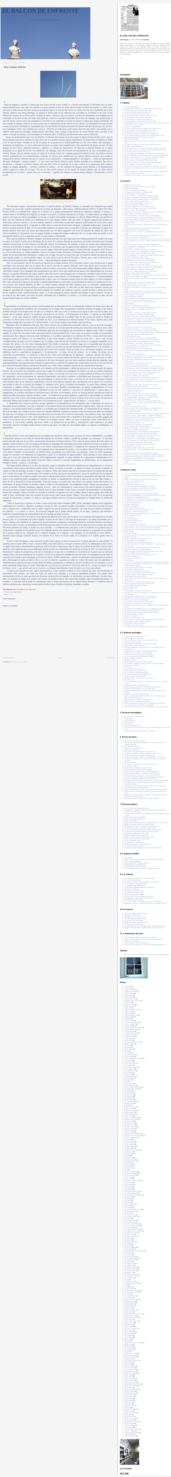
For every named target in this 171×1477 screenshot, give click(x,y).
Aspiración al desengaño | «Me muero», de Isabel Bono (140, 208)
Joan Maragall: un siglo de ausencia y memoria (138, 898)
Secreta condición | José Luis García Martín (137, 426)
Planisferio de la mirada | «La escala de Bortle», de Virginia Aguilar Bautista (146, 413)
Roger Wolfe (128, 1402)
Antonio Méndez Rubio (131, 1029)
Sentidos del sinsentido (131, 616)
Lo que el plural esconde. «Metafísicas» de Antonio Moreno (141, 377)
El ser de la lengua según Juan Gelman (135, 285)
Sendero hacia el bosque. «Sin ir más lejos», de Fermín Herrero (142, 428)
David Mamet (128, 1092)
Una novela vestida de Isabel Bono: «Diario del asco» (140, 751)
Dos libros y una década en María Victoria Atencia (139, 258)
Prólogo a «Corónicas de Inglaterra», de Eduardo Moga (140, 778)
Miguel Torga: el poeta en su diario (134, 645)
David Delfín (128, 1090)
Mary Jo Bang (128, 1337)
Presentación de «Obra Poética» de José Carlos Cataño (140, 598)
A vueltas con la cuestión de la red (134, 481)
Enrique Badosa (129, 1103)
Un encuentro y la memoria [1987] (134, 716)
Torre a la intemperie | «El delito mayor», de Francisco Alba (141, 440)
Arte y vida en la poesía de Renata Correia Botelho (139, 705)
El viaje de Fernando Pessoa (132, 725)
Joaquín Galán (128, 1197)
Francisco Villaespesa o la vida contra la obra (137, 538)
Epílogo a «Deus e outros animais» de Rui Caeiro (138, 678)
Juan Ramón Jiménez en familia (133, 900)
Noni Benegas (128, 1350)
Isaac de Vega (128, 1164)
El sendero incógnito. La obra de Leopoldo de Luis (139, 284)
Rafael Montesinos (129, 1371)
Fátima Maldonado (129, 1114)
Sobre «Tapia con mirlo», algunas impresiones (137, 621)
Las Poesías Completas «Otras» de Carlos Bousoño (139, 374)
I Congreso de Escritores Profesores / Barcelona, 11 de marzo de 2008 (144, 544)
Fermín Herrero (128, 1121)
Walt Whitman (128, 1434)
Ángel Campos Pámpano (131, 1009)
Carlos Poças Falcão (130, 1063)
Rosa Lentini (128, 1404)
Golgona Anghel (129, 1148)
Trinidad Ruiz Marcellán (131, 1422)
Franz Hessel (128, 1139)
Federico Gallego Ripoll (131, 1117)
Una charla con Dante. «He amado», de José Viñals (139, 447)
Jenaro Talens (128, 1182)
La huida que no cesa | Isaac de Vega (135, 917)
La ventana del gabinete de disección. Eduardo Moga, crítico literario (144, 777)
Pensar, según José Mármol (132, 411)
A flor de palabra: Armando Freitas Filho (136, 672)
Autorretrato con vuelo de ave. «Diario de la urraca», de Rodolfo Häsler (145, 212)
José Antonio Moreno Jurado (132, 1209)
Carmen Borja (128, 1065)
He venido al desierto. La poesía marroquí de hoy (138, 542)
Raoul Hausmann (129, 1380)
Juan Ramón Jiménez (130, 1267)
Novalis (126, 1351)
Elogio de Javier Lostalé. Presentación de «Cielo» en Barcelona (142, 529)
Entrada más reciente (9, 657)
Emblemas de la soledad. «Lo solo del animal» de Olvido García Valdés (145, 293)
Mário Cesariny (128, 1326)
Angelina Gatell (129, 1017)
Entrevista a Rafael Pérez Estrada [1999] (136, 835)
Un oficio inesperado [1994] (132, 840)
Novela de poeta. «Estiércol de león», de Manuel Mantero (141, 771)
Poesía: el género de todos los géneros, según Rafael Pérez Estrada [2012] (145, 822)
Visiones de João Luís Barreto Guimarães (136, 694)
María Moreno (128, 1319)
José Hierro (127, 1218)
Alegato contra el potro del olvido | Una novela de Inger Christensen (144, 859)
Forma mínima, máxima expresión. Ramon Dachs (138, 300)
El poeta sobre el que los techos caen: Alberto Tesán (139, 282)
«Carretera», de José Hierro (132, 941)
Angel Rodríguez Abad (131, 1015)
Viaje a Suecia (128, 857)
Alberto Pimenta (129, 993)
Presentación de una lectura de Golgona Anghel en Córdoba (141, 610)
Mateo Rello (128, 1339)
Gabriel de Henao (129, 1141)
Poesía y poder (128, 589)
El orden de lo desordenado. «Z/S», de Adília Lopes (139, 689)
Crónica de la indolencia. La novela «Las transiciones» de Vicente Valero (145, 789)
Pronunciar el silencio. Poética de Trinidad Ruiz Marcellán (141, 612)
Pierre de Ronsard (129, 1368)
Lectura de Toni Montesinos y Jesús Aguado (137, 571)
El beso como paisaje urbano (132, 515)
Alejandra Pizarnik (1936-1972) (133, 146)
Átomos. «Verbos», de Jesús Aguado (135, 210)
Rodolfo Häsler (128, 1400)
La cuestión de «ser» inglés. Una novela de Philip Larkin (140, 764)
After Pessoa (128, 723)
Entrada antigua (110, 657)
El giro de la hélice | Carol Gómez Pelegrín (136, 273)
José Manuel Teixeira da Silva (133, 1231)
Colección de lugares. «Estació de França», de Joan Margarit (142, 215)
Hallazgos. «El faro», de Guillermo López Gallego (139, 309)
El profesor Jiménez (130, 762)
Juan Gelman (128, 1261)
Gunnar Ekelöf (128, 1152)
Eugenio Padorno (129, 1112)
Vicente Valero (128, 1427)
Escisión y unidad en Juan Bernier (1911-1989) (138, 110)
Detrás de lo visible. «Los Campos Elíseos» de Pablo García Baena (143, 251)
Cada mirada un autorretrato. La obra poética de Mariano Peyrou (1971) (145, 166)
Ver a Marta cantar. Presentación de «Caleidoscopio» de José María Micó (145, 627)
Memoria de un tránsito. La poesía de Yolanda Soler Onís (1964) (143, 162)
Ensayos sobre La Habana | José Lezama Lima (137, 768)
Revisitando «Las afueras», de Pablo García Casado (139, 419)
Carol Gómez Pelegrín (130, 1067)
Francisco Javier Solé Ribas (132, 1134)
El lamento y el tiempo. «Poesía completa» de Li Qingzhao (141, 882)
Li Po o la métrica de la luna (132, 880)
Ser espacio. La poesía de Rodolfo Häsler (136, 429)
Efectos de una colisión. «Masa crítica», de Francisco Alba (141, 262)
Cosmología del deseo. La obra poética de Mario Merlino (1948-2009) (144, 148)
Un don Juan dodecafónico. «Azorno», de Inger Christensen (141, 868)
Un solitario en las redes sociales (133, 625)
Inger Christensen (129, 1159)
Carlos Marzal (128, 1062)
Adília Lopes (128, 988)
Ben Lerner (127, 1045)
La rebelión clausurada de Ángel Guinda (136, 365)
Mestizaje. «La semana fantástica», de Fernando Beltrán (140, 395)
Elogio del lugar (129, 531)
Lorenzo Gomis (128, 1288)
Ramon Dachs (128, 1377)
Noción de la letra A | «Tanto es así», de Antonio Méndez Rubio (142, 401)
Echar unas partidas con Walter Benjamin (136, 787)
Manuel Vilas (128, 1308)
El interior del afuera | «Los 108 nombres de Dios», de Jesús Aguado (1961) (146, 155)
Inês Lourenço (128, 1157)
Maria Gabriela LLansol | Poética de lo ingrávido (138, 662)
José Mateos (128, 1240)
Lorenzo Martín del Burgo (132, 1290)
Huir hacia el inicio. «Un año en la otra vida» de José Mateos (142, 775)
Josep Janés (127, 1245)
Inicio (60, 657)
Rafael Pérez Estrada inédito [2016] (134, 819)
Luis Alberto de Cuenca (131, 1292)
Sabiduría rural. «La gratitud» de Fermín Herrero (138, 424)
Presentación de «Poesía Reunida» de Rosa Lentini (139, 601)
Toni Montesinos (129, 1420)
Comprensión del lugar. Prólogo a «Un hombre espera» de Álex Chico (144, 757)
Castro (126, 492)
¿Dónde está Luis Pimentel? (132, 185)
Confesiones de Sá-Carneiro (132, 642)
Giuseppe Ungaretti (130, 1146)
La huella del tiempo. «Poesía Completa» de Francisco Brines (142, 341)
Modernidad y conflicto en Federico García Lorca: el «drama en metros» (145, 903)
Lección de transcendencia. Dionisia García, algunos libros (141, 134)
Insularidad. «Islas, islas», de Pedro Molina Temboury (140, 316)
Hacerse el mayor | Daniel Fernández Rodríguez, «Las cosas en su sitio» (145, 307)
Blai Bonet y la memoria (131, 750)
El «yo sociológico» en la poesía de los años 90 (138, 164)
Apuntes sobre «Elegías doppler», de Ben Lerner (138, 203)
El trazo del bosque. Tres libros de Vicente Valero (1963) (140, 161)
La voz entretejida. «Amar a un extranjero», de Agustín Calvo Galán (144, 368)
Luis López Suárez (129, 1296)
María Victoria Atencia (131, 1321)
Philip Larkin (128, 1364)
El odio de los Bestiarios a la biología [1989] (137, 844)
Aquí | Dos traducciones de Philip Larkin (136, 205)
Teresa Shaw (128, 1414)
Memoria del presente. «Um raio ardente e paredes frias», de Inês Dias (144, 703)
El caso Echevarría (129, 517)
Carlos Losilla (128, 1060)
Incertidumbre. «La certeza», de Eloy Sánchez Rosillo (140, 312)
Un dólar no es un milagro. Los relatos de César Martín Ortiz (142, 773)
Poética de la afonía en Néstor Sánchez (135, 913)
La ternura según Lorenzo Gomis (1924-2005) (137, 117)
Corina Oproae (128, 1083)
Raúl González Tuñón (130, 1386)
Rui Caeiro (10, 594)
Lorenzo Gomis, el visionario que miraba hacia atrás (139, 582)
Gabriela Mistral (129, 303)
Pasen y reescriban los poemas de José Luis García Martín (141, 410)
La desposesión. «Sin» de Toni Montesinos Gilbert (139, 334)
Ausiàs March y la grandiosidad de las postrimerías (139, 887)
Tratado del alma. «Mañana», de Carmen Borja (138, 442)
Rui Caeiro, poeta (129, 680)
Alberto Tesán (128, 995)
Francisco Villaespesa (130, 1137)
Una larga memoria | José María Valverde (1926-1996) (140, 121)
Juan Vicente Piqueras (130, 1270)
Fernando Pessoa (129, 1125)
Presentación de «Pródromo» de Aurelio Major (138, 603)
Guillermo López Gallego (131, 1150)
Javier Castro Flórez (130, 1175)
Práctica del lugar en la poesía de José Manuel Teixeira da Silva (142, 687)
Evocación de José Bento (131, 665)
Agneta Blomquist (129, 990)
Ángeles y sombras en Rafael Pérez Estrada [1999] (139, 837)
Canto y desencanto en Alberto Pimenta (135, 671)
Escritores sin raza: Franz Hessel (133, 920)
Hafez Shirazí (128, 1153)
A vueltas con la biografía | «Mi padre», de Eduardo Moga (141, 197)
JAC (125, 1170)
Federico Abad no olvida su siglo (134, 294)
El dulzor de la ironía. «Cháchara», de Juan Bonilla (139, 269)
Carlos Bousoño (129, 1056)
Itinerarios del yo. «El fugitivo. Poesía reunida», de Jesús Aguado (143, 320)
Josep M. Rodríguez (130, 1247)
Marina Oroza (128, 1324)
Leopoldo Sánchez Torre (131, 1283)
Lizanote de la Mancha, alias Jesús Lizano (136, 375)
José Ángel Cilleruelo (135, 39)
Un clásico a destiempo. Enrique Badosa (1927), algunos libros (142, 128)
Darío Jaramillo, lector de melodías (134, 248)
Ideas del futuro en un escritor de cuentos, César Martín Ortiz (142, 547)
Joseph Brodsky (129, 1249)
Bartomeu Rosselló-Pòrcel (132, 1042)
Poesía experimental (130, 1369)
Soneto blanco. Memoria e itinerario (134, 623)
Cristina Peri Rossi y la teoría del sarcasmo (136, 230)
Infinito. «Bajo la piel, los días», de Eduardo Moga (139, 314)
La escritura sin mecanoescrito (133, 558)
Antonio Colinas (129, 1020)
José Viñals (127, 1243)
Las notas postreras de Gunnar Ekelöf (135, 866)
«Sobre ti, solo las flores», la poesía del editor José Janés (140, 479)
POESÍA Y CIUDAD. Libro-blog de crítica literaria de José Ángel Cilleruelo (146, 954)
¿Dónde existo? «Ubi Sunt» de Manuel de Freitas (138, 699)
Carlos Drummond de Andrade (133, 1058)
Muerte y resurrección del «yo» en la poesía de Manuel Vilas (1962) (144, 157)
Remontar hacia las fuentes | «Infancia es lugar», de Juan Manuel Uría (144, 417)
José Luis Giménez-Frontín (132, 1225)
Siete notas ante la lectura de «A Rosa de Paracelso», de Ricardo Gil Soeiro (146, 707)
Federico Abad (128, 1116)
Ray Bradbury (128, 1387)
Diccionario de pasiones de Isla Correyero (136, 257)
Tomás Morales (128, 1416)
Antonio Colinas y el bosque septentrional (136, 201)
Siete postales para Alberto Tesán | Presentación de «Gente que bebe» (144, 619)
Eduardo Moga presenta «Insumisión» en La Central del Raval (142, 513)
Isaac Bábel (127, 1162)
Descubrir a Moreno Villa (131, 506)
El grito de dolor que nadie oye (133, 520)
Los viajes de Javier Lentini (132, 392)
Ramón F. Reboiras (130, 1378)
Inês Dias (127, 1155)
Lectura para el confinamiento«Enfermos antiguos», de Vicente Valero (144, 786)
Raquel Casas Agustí (130, 1382)
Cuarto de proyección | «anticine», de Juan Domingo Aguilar (142, 244)
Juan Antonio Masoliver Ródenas (134, 1251)
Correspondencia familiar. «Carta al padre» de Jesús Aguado (142, 228)
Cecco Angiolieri (129, 1069)
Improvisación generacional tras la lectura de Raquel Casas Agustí (143, 551)
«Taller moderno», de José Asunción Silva (136, 943)
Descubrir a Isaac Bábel (131, 504)
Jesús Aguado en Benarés (131, 746)
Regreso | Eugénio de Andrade (133, 658)
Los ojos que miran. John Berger (133, 924)
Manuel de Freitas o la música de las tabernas (137, 701)
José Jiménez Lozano (130, 1220)
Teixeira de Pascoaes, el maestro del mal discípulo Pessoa (141, 640)
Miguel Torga (128, 1344)
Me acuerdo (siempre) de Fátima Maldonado (137, 674)
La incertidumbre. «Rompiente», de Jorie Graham (138, 343)
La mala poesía (128, 560)
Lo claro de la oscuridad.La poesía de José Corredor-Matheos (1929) (144, 135)
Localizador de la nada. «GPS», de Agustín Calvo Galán (140, 384)
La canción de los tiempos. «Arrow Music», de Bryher (140, 329)
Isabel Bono (127, 1166)
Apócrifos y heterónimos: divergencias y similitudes (139, 486)
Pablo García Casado (130, 1357)
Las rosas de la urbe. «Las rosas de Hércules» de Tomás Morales (143, 901)
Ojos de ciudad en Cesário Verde (133, 638)
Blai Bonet (127, 1047)
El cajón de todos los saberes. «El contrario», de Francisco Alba (142, 266)
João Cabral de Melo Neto (132, 1191)
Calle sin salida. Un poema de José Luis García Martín (140, 937)
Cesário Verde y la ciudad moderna (134, 636)
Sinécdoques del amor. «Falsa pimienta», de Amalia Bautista (142, 431)
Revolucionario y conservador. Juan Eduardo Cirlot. (139, 420)
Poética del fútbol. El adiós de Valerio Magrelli (138, 769)
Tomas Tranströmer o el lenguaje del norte (136, 863)
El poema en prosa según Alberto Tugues (136, 276)
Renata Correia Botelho (131, 1389)
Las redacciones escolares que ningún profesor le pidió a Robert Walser (145, 926)
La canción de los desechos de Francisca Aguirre (138, 327)
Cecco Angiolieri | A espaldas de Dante (135, 883)
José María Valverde (130, 1236)
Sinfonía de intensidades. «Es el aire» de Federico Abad (140, 433)
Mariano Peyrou (129, 1323)
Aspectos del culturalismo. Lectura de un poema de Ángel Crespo (143, 939)
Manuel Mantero (129, 1305)
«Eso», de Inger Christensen (132, 861)
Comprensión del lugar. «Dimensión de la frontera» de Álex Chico (143, 219)
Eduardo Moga (128, 1096)
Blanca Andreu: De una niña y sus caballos (136, 214)
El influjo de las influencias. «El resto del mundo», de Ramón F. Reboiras (145, 275)
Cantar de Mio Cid (129, 1054)
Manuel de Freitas (129, 1301)
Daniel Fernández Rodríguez (132, 1087)
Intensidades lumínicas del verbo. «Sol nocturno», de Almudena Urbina (145, 318)
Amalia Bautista (129, 1006)
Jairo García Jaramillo (130, 1173)
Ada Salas (127, 986)
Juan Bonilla (128, 1254)
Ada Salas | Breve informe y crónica (134, 484)
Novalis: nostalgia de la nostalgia (134, 894)
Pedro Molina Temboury (131, 1360)
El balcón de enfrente (40, 10)
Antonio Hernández (130, 1024)
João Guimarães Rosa (130, 1193)
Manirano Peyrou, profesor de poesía (135, 741)
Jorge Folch (127, 1206)
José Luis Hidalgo (129, 1227)
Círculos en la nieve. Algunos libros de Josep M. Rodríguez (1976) (143, 175)
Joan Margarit (128, 1189)
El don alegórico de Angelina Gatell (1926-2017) (138, 119)
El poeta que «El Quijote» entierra (134, 891)
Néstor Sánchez (128, 1348)
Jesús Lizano (128, 1186)
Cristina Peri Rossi (129, 1085)
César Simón (128, 1072)
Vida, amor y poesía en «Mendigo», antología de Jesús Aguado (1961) (144, 153)
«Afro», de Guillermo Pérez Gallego (135, 190)
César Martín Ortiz (129, 1071)
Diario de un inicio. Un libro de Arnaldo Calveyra (138, 510)
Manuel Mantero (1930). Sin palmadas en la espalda (139, 137)
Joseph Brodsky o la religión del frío (135, 865)
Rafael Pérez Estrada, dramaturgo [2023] (136, 808)
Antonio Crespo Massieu (131, 1022)
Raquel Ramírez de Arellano (132, 1384)
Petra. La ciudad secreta (131, 587)
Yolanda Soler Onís (130, 1436)
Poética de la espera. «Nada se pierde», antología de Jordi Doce (142, 415)
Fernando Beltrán (129, 1123)
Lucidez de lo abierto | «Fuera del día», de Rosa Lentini (140, 393)
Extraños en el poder (130, 537)
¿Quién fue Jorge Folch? (131, 188)
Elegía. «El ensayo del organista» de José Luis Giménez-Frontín (143, 291)
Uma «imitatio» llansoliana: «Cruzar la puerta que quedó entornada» (144, 663)
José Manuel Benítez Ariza (132, 1229)
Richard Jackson (129, 1396)
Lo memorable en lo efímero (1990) (134, 576)
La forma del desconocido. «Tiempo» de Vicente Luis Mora (141, 339)
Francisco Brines (129, 1132)
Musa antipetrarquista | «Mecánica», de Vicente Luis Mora (141, 397)
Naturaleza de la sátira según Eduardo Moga (137, 399)
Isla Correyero (128, 1168)
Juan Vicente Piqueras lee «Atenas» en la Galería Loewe (140, 555)
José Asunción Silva (130, 1211)
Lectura (126, 1279)
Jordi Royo (127, 1202)
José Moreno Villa (129, 1242)
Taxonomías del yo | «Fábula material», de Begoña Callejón (141, 438)
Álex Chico (127, 1002)
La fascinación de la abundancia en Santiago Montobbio (140, 338)
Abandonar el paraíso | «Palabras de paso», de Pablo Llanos (141, 199)
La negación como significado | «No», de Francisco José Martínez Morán (145, 356)
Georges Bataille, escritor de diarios (134, 540)
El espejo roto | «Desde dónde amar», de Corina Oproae (140, 271)
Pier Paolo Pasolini (129, 1366)
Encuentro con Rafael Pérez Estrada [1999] (137, 839)
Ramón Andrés (128, 1375)
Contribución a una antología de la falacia (136, 497)
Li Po (126, 1285)
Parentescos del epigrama (131, 107)
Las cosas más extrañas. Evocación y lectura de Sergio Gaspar (142, 372)
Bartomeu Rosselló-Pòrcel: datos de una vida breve (139, 490)
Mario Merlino (128, 1330)
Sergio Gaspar (128, 1411)
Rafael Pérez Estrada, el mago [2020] (135, 817)
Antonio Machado (129, 1026)
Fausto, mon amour (130, 720)
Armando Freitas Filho (131, 1033)
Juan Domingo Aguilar (131, 1258)
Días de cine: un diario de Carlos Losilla (136, 511)
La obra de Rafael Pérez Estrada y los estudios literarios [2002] (142, 830)
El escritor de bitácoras (131, 519)
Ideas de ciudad (128, 546)
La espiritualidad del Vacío (132, 336)
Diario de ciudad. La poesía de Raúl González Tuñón (139, 253)
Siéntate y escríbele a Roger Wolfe (134, 618)
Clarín (126, 1081)
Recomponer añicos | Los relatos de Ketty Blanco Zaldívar (141, 798)
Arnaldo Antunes (129, 1035)
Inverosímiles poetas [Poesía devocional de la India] (139, 878)
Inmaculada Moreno (130, 1161)
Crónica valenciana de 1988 (132, 502)
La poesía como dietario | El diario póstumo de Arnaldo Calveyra (143, 753)
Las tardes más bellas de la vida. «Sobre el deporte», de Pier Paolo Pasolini (146, 780)
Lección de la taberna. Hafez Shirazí (135, 885)
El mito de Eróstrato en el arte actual (135, 524)
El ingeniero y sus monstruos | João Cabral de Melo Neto (141, 651)
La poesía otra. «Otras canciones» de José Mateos (138, 357)
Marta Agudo (128, 1335)
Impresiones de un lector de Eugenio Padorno (137, 549)
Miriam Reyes (128, 1346)
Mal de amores (128, 718)
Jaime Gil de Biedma (130, 1171)
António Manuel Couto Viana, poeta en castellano (138, 654)
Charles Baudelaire (129, 1076)
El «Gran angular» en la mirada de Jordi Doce (137, 264)
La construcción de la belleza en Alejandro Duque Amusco (141, 330)
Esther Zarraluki (129, 1108)
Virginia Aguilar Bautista (131, 1432)
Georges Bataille (129, 1144)
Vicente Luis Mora (129, 1425)
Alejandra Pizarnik (129, 999)
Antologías (127, 1018)
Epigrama (127, 1105)
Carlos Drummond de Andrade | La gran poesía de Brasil (140, 644)
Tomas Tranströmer (130, 1418)
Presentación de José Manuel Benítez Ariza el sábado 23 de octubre (144, 609)
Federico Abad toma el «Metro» (133, 296)
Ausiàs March (128, 1040)
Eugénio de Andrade (130, 1110)
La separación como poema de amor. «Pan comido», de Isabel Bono (144, 366)
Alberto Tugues (128, 997)
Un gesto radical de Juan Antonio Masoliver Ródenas (139, 444)
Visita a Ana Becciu (130, 464)
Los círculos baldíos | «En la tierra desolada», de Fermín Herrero (143, 388)
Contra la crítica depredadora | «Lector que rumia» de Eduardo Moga (144, 495)
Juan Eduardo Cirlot (130, 1260)
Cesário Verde (128, 1074)
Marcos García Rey (130, 1310)
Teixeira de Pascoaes (130, 1413)
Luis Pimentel (128, 1297)
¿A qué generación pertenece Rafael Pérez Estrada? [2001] (141, 831)
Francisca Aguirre (129, 1128)
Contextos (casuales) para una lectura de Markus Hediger (141, 493)
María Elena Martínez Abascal (133, 1314)
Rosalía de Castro (129, 1405)
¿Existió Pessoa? (129, 722)
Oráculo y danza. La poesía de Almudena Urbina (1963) (140, 159)
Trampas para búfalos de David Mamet (135, 922)
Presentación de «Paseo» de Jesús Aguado (136, 600)
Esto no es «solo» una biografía (133, 748)
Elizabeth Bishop (129, 1099)
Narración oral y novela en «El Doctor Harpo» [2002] (140, 828)
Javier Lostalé (128, 1179)
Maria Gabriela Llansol (131, 1317)
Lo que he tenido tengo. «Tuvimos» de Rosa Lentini (139, 379)
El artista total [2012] (130, 821)
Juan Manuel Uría (129, 1263)
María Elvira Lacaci (130, 1315)
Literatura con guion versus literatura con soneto (138, 574)
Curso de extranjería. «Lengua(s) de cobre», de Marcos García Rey (143, 246)
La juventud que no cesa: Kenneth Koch (136, 347)
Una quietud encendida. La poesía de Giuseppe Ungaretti (141, 453)
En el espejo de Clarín (130, 533)
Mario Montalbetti (129, 1332)
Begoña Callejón (129, 1044)
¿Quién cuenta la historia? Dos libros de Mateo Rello (139, 187)
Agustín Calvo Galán (130, 991)
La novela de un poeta (130, 766)
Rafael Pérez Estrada (130, 1373)
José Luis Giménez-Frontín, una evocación (136, 553)
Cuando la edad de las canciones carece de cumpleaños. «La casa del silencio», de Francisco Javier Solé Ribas (144, 236)
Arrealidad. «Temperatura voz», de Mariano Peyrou (139, 206)
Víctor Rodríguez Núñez (131, 1429)
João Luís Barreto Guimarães (132, 1195)
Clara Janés (127, 1080)
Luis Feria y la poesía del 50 (132, 126)
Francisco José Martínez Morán (133, 1135)
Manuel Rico (128, 1306)
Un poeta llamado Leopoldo (132, 446)
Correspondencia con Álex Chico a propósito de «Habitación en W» (144, 501)
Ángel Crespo (128, 1011)
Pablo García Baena (130, 1355)
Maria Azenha (128, 1312)
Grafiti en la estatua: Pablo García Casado (136, 305)
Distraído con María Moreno (132, 915)
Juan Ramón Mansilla (130, 1269)
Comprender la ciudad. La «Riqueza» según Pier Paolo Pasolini (142, 217)
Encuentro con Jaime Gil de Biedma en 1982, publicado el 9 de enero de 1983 (147, 535)
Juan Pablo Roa (128, 1265)
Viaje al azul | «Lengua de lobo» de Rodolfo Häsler (139, 458)
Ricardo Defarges (129, 1391)
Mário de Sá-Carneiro (130, 1328)
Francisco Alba (128, 1130)
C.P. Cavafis (128, 1053)
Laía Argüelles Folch (130, 1276)
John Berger (127, 1198)
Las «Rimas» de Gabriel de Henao (134, 892)
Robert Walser (128, 1398)
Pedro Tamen (128, 667)
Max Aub (127, 1341)
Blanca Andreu (128, 1049)
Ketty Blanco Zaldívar (130, 1274)
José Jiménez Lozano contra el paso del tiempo (138, 321)
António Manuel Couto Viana (133, 1027)
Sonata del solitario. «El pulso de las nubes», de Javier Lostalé (142, 435)
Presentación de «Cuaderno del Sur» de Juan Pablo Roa (140, 596)
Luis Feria (127, 1294)
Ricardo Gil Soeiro (129, 1393)
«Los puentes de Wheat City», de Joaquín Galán (138, 192)
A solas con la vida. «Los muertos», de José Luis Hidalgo (141, 196)
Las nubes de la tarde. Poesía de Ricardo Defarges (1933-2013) (142, 144)
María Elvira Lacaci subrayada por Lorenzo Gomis (139, 583)
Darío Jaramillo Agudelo (131, 1089)
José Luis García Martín (131, 1224)
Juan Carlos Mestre (130, 1256)
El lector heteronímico (130, 522)
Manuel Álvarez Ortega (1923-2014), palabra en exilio (140, 116)
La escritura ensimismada (131, 556)
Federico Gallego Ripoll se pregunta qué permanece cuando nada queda (145, 298)
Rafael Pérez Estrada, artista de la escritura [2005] (139, 824)
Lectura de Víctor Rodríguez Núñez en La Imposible (139, 573)
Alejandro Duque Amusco (132, 1000)
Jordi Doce (127, 1200)
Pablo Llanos (128, 1359)
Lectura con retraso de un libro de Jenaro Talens (138, 567)
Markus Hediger (129, 1333)
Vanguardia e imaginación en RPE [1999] (136, 833)
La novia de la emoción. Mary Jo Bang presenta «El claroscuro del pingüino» (147, 562)
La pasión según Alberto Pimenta (134, 669)
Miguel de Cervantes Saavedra (133, 1342)
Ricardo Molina (129, 1395)
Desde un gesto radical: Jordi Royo (134, 508)
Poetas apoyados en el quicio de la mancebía (137, 591)
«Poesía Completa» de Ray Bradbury (135, 194)
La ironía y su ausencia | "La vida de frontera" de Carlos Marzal (143, 345)
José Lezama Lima (129, 1222)
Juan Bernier (128, 1252)
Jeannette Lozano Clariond (132, 1180)
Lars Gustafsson (129, 1278)
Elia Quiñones (128, 1098)
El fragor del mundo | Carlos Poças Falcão (136, 685)
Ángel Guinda (128, 1013)
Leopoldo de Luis (129, 1281)
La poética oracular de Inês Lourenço (135, 676)
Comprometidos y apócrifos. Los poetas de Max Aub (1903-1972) (143, 108)
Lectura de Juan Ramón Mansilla (134, 569)
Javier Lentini (128, 1177)
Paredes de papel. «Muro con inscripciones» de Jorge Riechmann (143, 408)
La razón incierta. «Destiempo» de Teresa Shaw (138, 363)
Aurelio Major (128, 1038)
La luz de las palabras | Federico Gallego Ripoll (138, 348)
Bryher (126, 1051)
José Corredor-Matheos (131, 1216)
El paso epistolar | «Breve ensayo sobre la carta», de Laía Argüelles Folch (145, 526)
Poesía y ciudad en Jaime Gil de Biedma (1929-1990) (140, 130)
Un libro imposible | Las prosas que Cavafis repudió (139, 755)
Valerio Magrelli (129, 1423)
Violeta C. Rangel (129, 1431)
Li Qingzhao (128, 1287)
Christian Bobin (129, 1078)
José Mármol (128, 1238)
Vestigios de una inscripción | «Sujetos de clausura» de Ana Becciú (143, 456)
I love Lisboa (128, 311)
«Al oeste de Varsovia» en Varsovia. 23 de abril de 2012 (140, 474)
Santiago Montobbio (130, 1409)
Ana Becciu (127, 1008)
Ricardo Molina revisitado (132, 422)
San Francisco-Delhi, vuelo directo (134, 614)
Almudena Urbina (129, 1004)
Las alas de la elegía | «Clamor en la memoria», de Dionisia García (143, 370)
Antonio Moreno (129, 1031)
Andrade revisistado (130, 660)
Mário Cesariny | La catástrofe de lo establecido (138, 653)
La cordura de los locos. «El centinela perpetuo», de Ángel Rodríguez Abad (146, 332)
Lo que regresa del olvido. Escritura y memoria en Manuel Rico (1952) (145, 150)
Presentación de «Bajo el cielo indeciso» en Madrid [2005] (141, 826)
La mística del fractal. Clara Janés (134, 354)
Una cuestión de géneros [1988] (133, 846)
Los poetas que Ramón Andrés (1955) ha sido (137, 152)
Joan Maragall (128, 1188)
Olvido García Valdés (130, 1353)
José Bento (127, 1213)
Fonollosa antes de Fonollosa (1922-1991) (136, 114)
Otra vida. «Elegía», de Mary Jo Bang (135, 406)
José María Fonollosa (130, 1233)
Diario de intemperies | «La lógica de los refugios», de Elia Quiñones (144, 255)
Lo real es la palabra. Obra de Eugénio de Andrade (139, 656)
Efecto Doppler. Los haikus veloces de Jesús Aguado (139, 260)
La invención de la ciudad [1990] (134, 842)
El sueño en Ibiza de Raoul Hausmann (135, 918)
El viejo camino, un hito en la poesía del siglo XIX (139, 896)
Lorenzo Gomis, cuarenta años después (135, 386)
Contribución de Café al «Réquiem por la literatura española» (142, 499)
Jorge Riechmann (129, 1204)
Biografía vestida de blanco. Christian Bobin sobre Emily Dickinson (144, 927)
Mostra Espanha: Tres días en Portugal (135, 585)
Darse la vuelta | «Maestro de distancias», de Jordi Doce (140, 249)
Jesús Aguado (128, 1184)
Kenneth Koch (128, 1272)
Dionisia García (129, 1094)
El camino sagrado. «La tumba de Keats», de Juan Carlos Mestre (143, 267)
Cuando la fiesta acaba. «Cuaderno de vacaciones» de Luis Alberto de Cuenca (147, 239)
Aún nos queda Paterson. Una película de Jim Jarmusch (140, 488)
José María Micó (129, 1234)
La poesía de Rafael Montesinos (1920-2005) (137, 112)
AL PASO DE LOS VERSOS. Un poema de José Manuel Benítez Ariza (145, 944)
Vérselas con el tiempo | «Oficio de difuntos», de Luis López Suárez (144, 455)
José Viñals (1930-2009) (131, 139)
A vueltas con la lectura (131, 483)
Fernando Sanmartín (130, 1126)
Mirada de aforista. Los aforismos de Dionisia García (139, 132)
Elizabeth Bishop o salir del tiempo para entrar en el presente (142, 528)
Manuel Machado (129, 1303)
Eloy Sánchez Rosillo (130, 1101)
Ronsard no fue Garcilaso (131, 889)
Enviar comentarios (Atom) (19, 662)
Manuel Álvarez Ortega (131, 1299)
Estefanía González (130, 1107)
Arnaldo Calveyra (129, 1036)
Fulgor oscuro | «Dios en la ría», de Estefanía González (140, 302)
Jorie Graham (128, 1207)
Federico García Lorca (130, 1119)
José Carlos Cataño (130, 1215)
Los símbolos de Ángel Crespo (133, 390)
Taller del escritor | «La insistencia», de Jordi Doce (139, 437)
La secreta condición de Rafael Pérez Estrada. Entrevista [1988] (143, 848)
